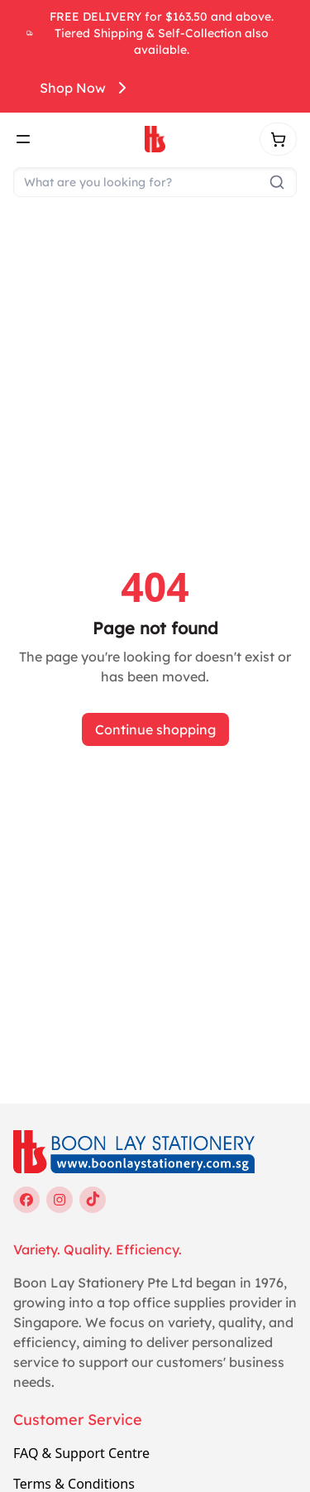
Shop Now (86, 88)
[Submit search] (277, 182)
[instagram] (59, 1199)
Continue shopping (155, 729)
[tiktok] (92, 1199)
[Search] (155, 182)
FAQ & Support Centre (81, 1453)
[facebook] (26, 1199)
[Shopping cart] (278, 139)
